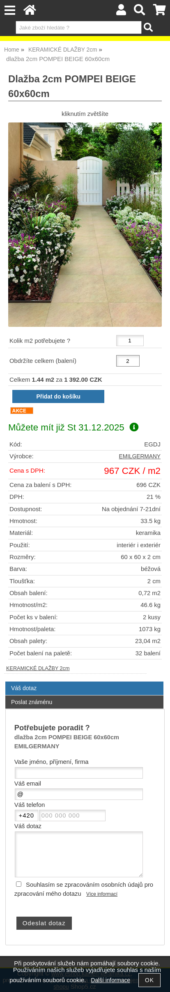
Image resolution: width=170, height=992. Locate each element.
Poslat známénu (31, 702)
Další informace (110, 980)
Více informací (101, 894)
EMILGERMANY (140, 456)
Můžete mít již (73, 427)
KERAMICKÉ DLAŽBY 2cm (38, 668)
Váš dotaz (24, 688)
